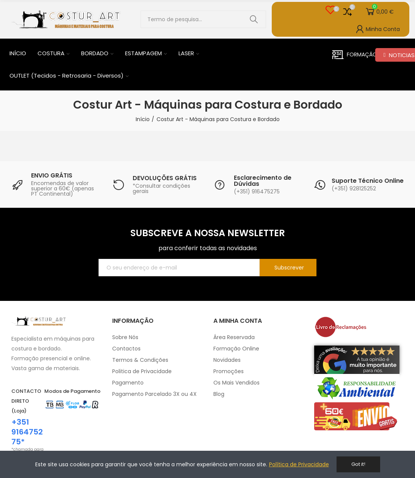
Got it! (358, 464)
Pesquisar (254, 19)
